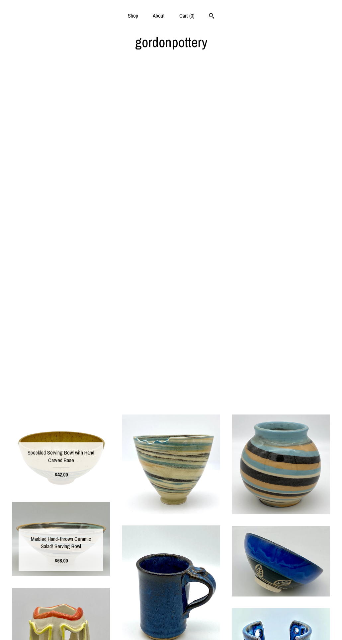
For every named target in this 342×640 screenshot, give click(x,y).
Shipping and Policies (61, 615)
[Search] (211, 16)
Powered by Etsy (281, 615)
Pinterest (171, 615)
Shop (133, 15)
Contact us (61, 626)
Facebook (171, 594)
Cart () (187, 15)
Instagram (171, 604)
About (159, 15)
